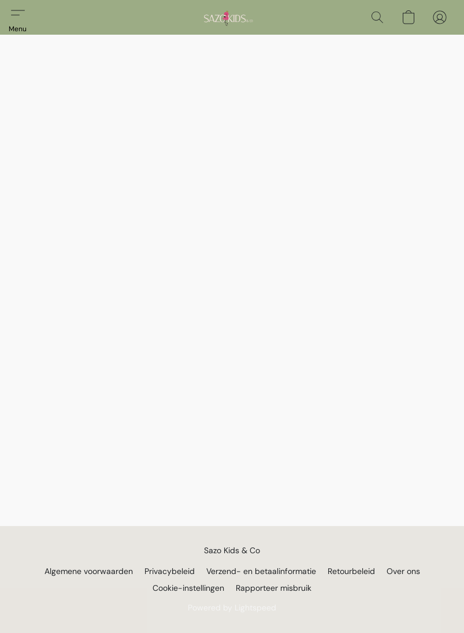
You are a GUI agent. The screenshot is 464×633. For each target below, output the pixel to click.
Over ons (403, 571)
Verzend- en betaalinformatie (261, 571)
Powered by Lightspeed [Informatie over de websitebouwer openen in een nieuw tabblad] (232, 607)
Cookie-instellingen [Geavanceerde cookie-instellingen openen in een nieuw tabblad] (188, 588)
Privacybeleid (169, 571)
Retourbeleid (351, 571)
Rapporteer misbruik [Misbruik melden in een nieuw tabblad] (273, 588)
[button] (226, 17)
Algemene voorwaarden (88, 571)
